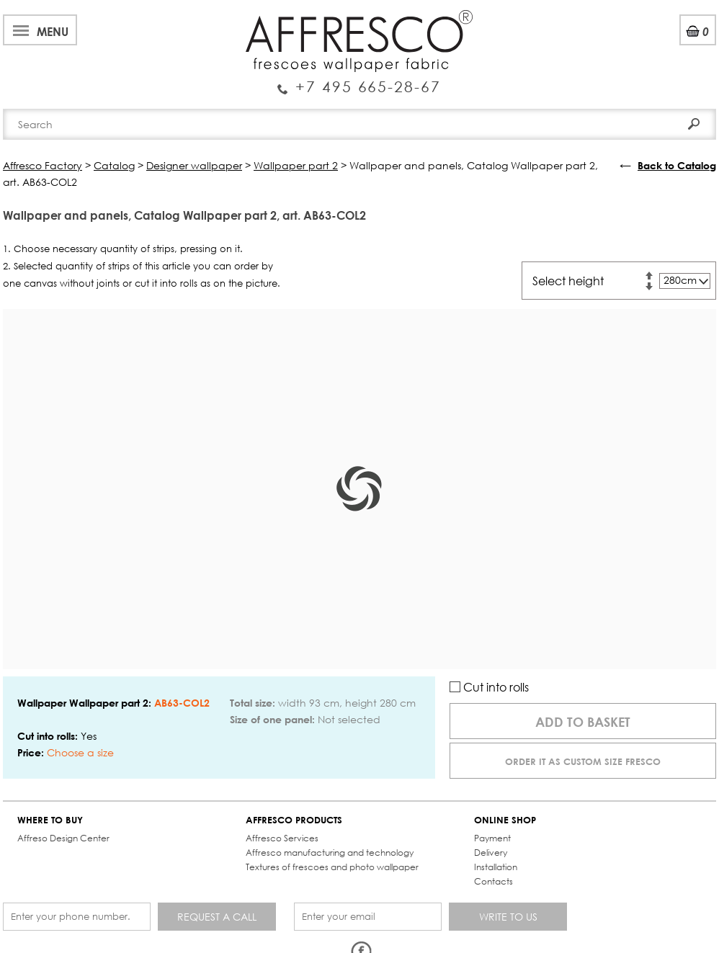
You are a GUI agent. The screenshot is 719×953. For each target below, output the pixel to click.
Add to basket (582, 722)
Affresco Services (282, 838)
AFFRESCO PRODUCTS (294, 820)
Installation (495, 867)
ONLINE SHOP (505, 820)
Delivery (490, 852)
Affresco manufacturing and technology (330, 852)
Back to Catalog (677, 165)
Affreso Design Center (63, 838)
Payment (492, 838)
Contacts (493, 881)
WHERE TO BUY (50, 820)
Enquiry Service (359, 81)
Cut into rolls (489, 686)
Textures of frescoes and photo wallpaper (332, 867)
